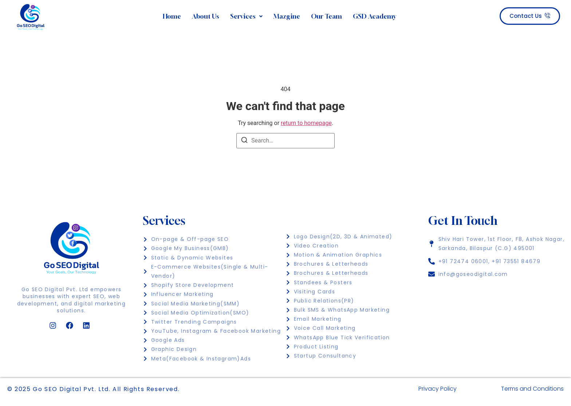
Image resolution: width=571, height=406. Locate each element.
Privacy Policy (437, 388)
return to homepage (306, 123)
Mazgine (286, 16)
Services (246, 16)
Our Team (326, 16)
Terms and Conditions (532, 388)
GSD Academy (374, 16)
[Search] (244, 141)
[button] (246, 16)
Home (172, 16)
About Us (205, 16)
